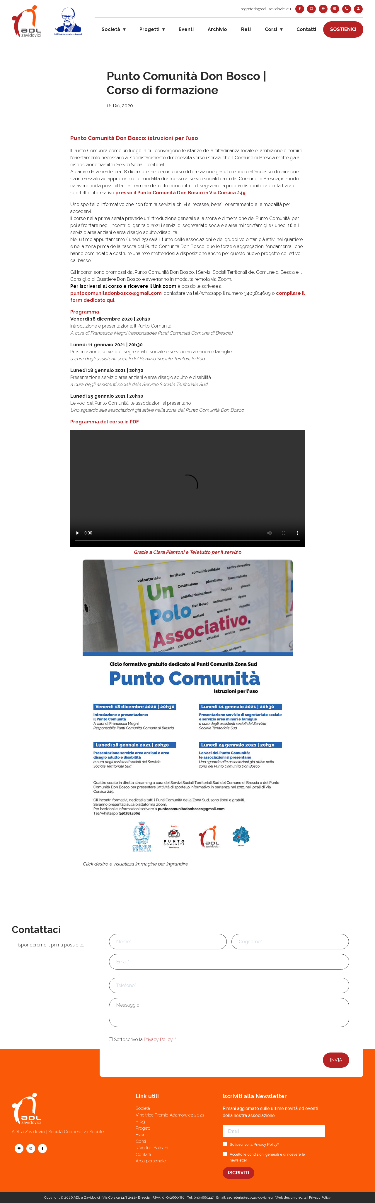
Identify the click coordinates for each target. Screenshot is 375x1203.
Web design (285, 1197)
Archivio (217, 29)
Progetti (149, 29)
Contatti (306, 29)
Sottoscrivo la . (145, 1039)
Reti (246, 29)
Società (111, 29)
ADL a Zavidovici (87, 1197)
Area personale (151, 1161)
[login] (358, 9)
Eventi (186, 29)
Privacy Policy (158, 1039)
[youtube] (323, 9)
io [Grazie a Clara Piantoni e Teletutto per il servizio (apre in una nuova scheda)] (239, 552)
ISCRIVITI (238, 1172)
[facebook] (299, 9)
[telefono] (346, 9)
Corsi (271, 29)
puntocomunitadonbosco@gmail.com (116, 293)
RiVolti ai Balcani (152, 1147)
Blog (140, 1121)
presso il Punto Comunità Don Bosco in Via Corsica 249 (180, 192)
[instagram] (311, 9)
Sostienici (343, 29)
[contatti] (334, 9)
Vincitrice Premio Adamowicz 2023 (170, 1115)
